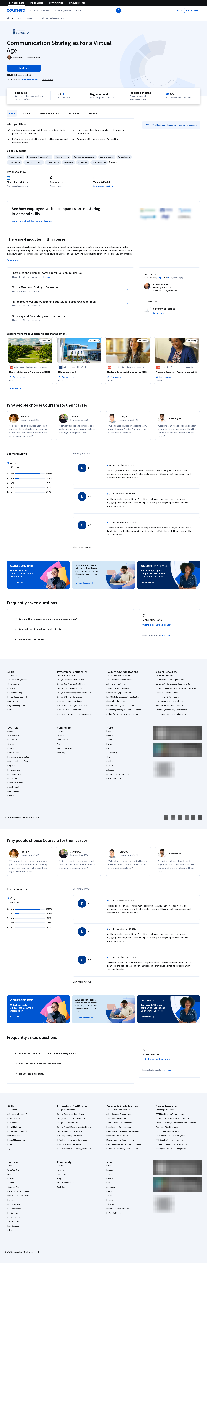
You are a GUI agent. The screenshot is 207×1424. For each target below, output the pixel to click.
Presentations (53, 162)
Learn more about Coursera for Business (32, 221)
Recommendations (49, 113)
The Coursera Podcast (66, 748)
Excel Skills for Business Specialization (122, 697)
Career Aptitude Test (165, 675)
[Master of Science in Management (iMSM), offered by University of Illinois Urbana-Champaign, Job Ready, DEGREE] (30, 372)
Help (108, 748)
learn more (166, 635)
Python (10, 709)
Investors (110, 735)
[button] (45, 10)
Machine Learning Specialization (120, 705)
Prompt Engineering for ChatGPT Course (123, 709)
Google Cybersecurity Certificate (71, 679)
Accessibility (111, 752)
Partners (60, 735)
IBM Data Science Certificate (69, 709)
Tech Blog (61, 752)
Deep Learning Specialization (118, 692)
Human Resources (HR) (17, 697)
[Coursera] (16, 10)
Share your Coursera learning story (171, 714)
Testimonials (74, 113)
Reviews (93, 113)
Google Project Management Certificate (74, 692)
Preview (46, 277)
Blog (59, 744)
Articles (109, 761)
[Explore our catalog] (33, 10)
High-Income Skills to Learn (167, 697)
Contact (109, 757)
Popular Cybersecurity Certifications (171, 709)
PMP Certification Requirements (169, 705)
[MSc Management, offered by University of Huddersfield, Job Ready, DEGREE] (79, 372)
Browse (18, 18)
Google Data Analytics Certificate (71, 684)
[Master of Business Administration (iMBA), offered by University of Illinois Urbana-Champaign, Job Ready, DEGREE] (128, 372)
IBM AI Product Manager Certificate (72, 705)
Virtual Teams (124, 157)
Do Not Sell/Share (113, 778)
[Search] (118, 10)
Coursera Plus (13, 752)
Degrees (11, 765)
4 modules (20, 93)
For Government (14, 774)
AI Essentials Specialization (118, 675)
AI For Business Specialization (119, 679)
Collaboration (14, 162)
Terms (109, 739)
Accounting (12, 675)
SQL (9, 714)
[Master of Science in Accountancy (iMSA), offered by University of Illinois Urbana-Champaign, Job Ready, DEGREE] (177, 372)
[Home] (8, 18)
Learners (61, 731)
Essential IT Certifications (167, 692)
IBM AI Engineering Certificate (69, 701)
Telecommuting (99, 162)
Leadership (12, 739)
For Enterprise (13, 770)
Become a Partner (15, 782)
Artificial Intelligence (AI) (17, 679)
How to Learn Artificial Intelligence (170, 701)
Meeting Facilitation (33, 162)
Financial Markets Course (117, 701)
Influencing (82, 162)
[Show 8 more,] (15, 388)
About (12, 113)
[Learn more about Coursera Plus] (47, 79)
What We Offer (13, 735)
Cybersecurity (13, 684)
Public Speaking (15, 157)
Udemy (10, 795)
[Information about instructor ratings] (160, 278)
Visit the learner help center (156, 624)
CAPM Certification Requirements (170, 679)
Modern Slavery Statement (118, 774)
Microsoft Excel (13, 701)
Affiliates (110, 770)
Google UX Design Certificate (69, 697)
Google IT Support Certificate (70, 688)
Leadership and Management (52, 18)
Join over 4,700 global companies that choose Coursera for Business (153, 573)
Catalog (10, 748)
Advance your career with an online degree (86, 567)
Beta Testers (62, 739)
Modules (27, 113)
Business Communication (84, 157)
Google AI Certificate (66, 675)
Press (108, 731)
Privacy (109, 744)
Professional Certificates (18, 757)
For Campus (12, 778)
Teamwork (68, 162)
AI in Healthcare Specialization (119, 688)
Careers (10, 744)
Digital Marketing (14, 692)
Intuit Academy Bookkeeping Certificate (74, 714)
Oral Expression (106, 157)
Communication (62, 157)
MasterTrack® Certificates (18, 761)
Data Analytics (13, 688)
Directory (110, 765)
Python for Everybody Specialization (122, 714)
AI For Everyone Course (116, 684)
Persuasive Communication (39, 157)
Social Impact (13, 787)
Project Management (16, 705)
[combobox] (81, 10)
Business (30, 18)
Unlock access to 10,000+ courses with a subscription (21, 573)
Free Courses (13, 791)
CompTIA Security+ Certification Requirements (176, 688)
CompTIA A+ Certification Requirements (173, 684)
